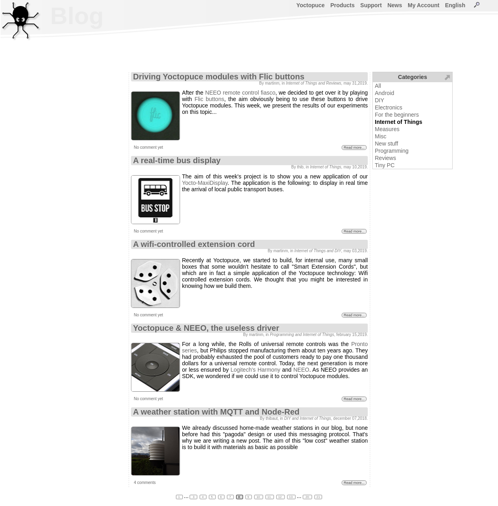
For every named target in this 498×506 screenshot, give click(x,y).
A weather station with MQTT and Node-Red (216, 411)
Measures (387, 129)
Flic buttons (209, 99)
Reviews (385, 158)
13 (291, 497)
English (455, 5)
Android (384, 93)
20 (307, 497)
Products (342, 5)
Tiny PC (384, 165)
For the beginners (397, 114)
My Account (423, 5)
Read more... (354, 148)
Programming (392, 151)
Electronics (388, 107)
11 (269, 497)
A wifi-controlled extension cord (194, 244)
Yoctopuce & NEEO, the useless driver (206, 328)
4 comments (145, 482)
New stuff (386, 143)
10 (258, 497)
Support (371, 5)
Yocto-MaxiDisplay (205, 183)
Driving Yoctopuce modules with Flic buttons (219, 76)
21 (318, 497)
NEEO (301, 369)
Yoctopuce (311, 5)
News (394, 5)
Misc (380, 136)
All (378, 86)
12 (280, 497)
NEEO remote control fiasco (240, 92)
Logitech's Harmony (255, 369)
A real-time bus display (177, 160)
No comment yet (148, 147)
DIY (379, 100)
